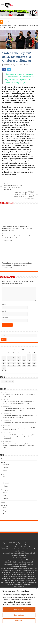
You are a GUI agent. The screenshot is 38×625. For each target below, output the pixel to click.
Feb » (6, 371)
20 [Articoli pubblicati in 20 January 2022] (19, 363)
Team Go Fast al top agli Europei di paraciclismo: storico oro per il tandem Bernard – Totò (17, 228)
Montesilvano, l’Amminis (11, 22)
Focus (3, 462)
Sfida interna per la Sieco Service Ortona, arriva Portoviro (14, 186)
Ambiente (6, 464)
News (5, 471)
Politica (5, 486)
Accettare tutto (19, 610)
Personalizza (19, 615)
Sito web (5, 318)
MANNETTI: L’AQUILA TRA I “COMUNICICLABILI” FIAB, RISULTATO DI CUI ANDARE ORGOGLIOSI (23, 195)
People (5, 511)
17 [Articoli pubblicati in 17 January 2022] (4, 363)
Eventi (5, 495)
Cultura (5, 492)
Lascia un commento (9, 65)
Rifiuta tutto (19, 621)
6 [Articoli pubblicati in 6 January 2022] (18, 357)
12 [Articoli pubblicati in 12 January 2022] (13, 360)
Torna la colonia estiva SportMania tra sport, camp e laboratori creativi (17, 264)
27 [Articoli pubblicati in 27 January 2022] (19, 366)
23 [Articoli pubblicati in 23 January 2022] (34, 363)
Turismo (5, 498)
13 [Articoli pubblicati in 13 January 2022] (18, 360)
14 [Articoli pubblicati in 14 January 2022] (24, 360)
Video (5, 514)
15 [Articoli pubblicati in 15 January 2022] (29, 360)
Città (4, 477)
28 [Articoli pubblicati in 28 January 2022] (24, 366)
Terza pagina (5, 490)
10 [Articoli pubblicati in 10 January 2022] (4, 360)
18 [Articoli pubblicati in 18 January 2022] (8, 363)
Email (4, 311)
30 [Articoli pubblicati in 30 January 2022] (34, 366)
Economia (6, 483)
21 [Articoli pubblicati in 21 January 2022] (24, 363)
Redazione (7, 64)
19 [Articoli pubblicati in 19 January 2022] (13, 363)
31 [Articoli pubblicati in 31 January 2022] (3, 368)
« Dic (2, 371)
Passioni (4, 505)
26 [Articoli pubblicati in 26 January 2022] (13, 366)
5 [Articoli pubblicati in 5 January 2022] (13, 357)
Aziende (5, 480)
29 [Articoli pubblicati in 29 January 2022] (29, 366)
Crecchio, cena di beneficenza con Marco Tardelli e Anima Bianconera (17, 237)
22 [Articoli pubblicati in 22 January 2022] (29, 363)
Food (4, 508)
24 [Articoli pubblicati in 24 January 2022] (4, 366)
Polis (2, 474)
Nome (4, 304)
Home (3, 26)
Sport (9, 26)
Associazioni (7, 517)
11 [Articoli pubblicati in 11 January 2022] (8, 360)
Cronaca (5, 467)
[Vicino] (36, 588)
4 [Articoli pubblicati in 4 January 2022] (8, 357)
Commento (6, 286)
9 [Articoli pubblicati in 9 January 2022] (34, 357)
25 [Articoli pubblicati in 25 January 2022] (9, 366)
